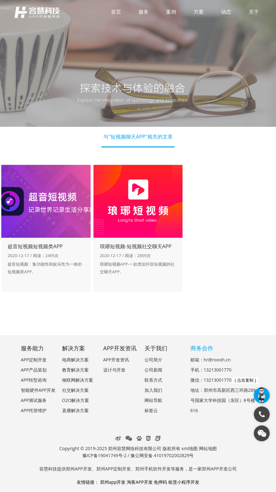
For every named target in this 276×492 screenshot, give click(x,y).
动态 (226, 11)
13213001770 (218, 370)
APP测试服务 (34, 400)
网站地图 (208, 448)
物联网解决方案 (77, 380)
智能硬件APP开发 (38, 390)
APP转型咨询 (34, 380)
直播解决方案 (75, 410)
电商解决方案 (75, 360)
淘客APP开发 (140, 482)
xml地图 (190, 448)
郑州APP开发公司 (219, 469)
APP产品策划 (34, 370)
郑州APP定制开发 (113, 469)
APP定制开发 (34, 360)
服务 (143, 11)
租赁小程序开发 (183, 482)
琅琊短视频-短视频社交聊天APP (136, 246)
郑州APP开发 (79, 469)
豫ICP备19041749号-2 (104, 455)
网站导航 (153, 400)
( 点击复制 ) (245, 380)
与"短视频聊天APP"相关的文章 (137, 136)
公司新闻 (153, 370)
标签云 (151, 410)
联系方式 (153, 380)
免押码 (160, 482)
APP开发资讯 (116, 360)
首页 (116, 11)
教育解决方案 (75, 370)
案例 (171, 11)
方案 (199, 11)
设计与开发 (114, 370)
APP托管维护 (34, 410)
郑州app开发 (113, 482)
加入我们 (153, 390)
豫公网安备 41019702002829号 (162, 455)
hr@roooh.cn (217, 360)
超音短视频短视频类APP (35, 246)
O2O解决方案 (75, 400)
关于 (254, 11)
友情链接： (88, 482)
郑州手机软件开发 (153, 469)
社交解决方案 (75, 390)
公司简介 (153, 360)
